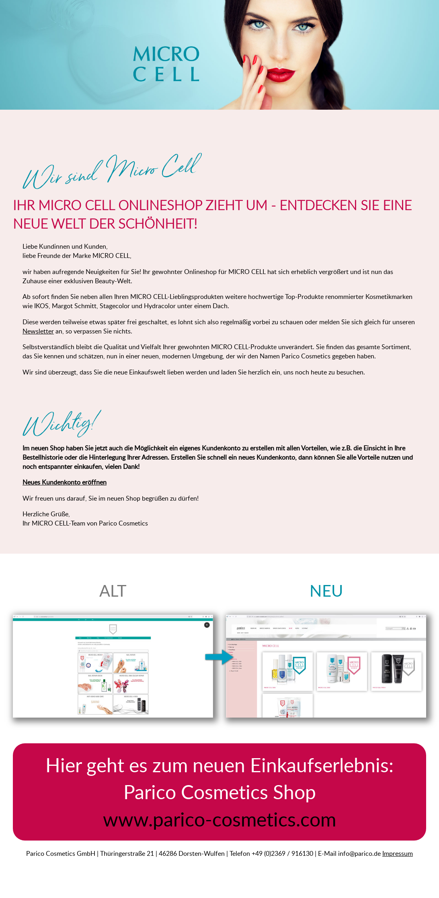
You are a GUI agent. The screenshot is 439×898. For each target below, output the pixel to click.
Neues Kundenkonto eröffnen (65, 482)
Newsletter (38, 330)
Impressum (397, 853)
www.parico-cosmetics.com (219, 819)
